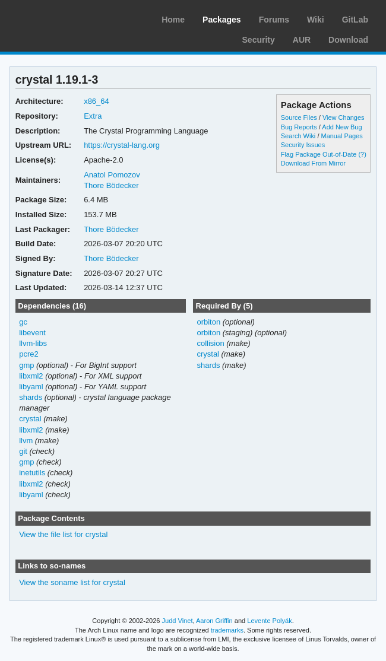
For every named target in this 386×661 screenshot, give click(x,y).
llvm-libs (33, 343)
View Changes (343, 117)
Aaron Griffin (214, 620)
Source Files (299, 117)
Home (173, 19)
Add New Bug (342, 127)
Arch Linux (65, 18)
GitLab (355, 19)
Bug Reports (299, 127)
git (23, 451)
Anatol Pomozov (112, 174)
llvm (26, 440)
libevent (32, 332)
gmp (26, 365)
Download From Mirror (313, 163)
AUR (302, 40)
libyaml (31, 386)
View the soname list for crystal (72, 582)
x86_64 (96, 101)
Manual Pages (341, 135)
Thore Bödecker (111, 185)
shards (30, 397)
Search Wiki (298, 135)
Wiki (315, 19)
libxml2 (31, 375)
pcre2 (28, 353)
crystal (30, 418)
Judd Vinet (177, 620)
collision (210, 343)
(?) (362, 154)
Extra (93, 116)
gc (23, 321)
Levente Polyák (269, 620)
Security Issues (303, 144)
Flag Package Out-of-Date (319, 154)
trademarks (227, 630)
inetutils (32, 472)
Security (258, 40)
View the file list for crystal (63, 534)
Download (348, 40)
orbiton (208, 321)
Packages (222, 19)
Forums (274, 19)
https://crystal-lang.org (122, 145)
